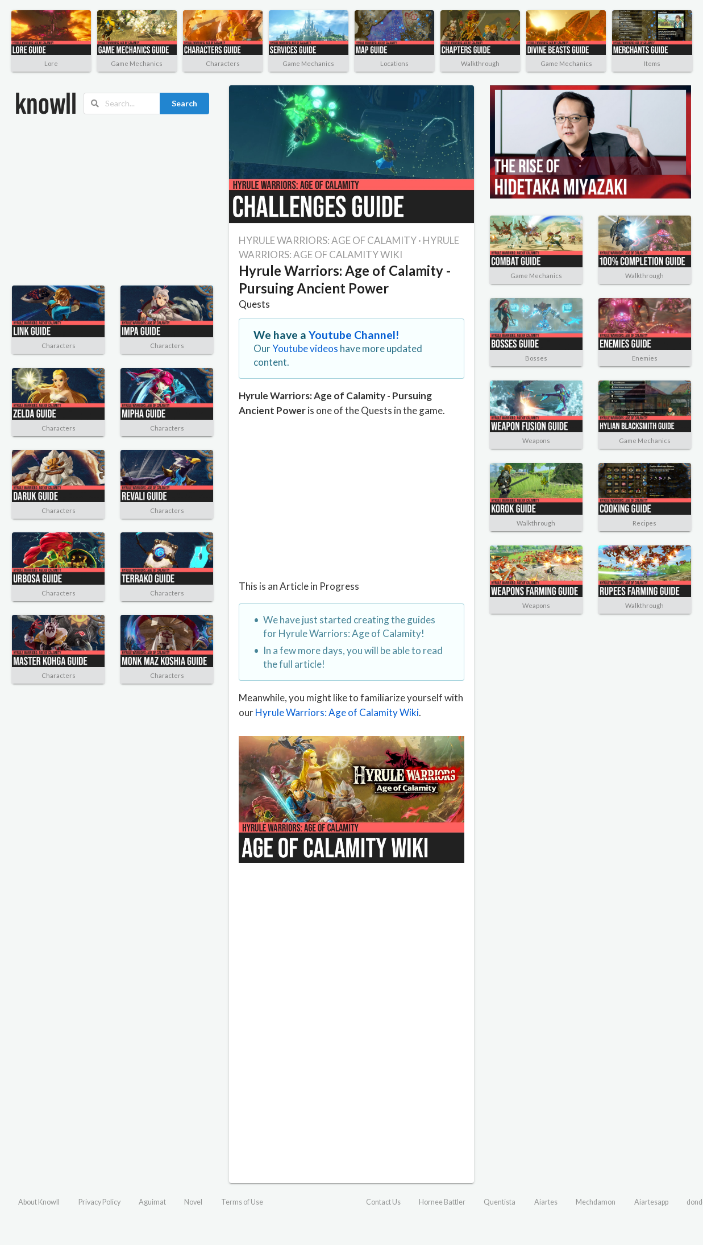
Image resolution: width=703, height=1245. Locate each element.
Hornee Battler (442, 1202)
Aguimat (152, 1202)
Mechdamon (595, 1202)
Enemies (645, 358)
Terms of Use (242, 1202)
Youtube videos (305, 348)
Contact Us (383, 1202)
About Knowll (39, 1202)
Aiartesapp (651, 1202)
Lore (51, 63)
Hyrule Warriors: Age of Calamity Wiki (337, 712)
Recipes (644, 523)
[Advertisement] (94, 200)
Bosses (536, 358)
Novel (193, 1202)
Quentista (499, 1202)
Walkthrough (480, 63)
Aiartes (546, 1202)
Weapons (536, 440)
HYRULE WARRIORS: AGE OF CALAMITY (328, 240)
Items (652, 63)
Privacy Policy (99, 1202)
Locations (394, 63)
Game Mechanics (137, 63)
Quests (254, 304)
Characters (223, 63)
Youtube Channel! (354, 334)
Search (184, 103)
